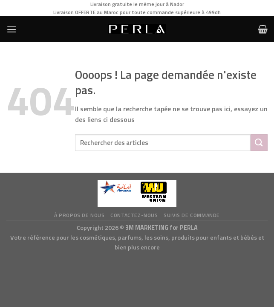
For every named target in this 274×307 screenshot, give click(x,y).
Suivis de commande (192, 215)
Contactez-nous (134, 215)
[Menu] (11, 29)
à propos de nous (79, 215)
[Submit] (259, 142)
